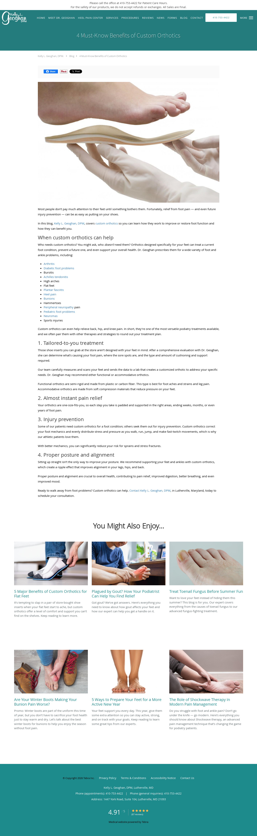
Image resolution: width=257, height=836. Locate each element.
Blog (71, 56)
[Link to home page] (13, 18)
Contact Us (187, 778)
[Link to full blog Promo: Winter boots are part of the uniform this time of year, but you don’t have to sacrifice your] (51, 679)
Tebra (145, 822)
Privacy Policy (107, 778)
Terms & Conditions (133, 778)
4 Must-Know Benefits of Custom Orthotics (103, 56)
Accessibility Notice (163, 778)
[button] (251, 17)
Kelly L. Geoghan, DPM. (51, 56)
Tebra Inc (88, 778)
